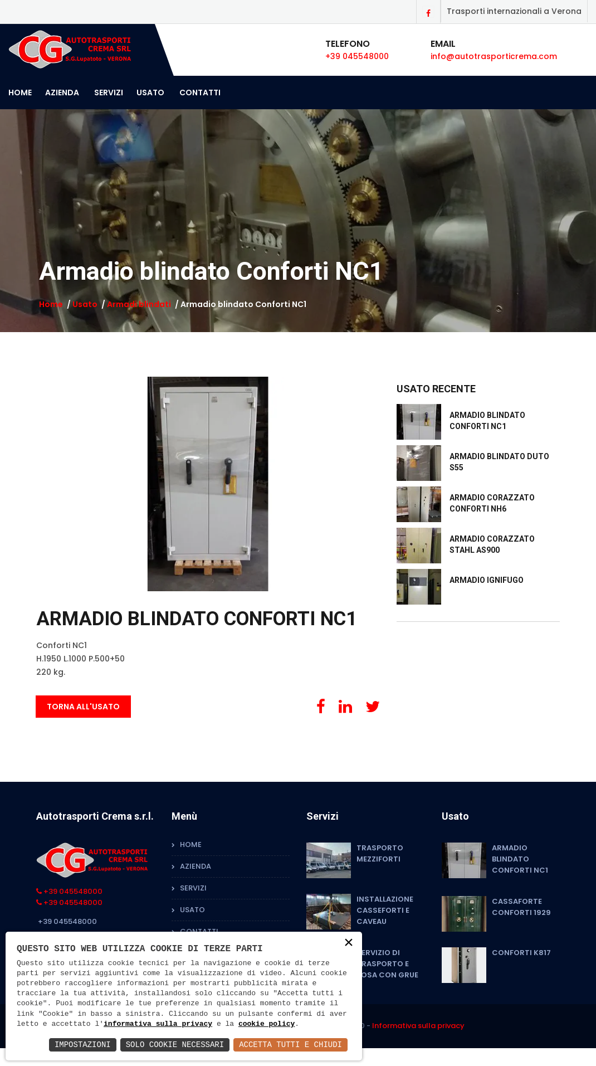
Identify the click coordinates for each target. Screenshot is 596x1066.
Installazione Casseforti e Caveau (384, 910)
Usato (150, 92)
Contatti (200, 92)
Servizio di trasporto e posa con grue (387, 963)
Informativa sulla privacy (418, 1025)
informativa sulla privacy (158, 1024)
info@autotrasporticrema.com (494, 56)
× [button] (349, 943)
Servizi (108, 92)
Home (20, 92)
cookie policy (266, 1024)
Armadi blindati (139, 304)
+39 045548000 (357, 56)
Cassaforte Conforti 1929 (521, 907)
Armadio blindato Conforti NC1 (520, 859)
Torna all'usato (83, 706)
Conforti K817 (521, 952)
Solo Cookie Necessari (175, 1044)
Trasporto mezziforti (379, 853)
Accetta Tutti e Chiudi (290, 1044)
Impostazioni (83, 1044)
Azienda (62, 92)
